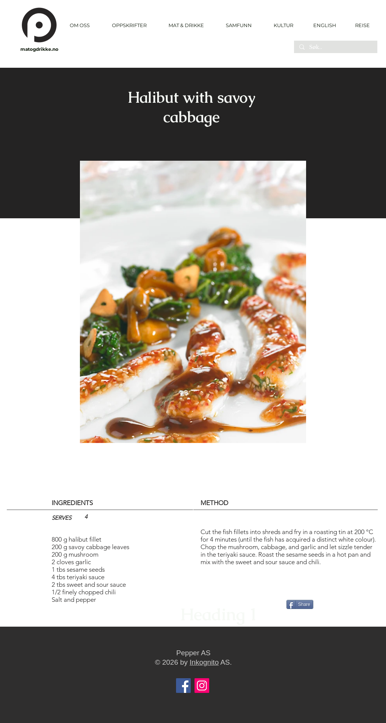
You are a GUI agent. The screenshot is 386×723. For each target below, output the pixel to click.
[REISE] (360, 25)
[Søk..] (335, 47)
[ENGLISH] (324, 25)
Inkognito (204, 662)
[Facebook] (183, 685)
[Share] (299, 604)
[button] (129, 25)
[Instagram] (202, 685)
